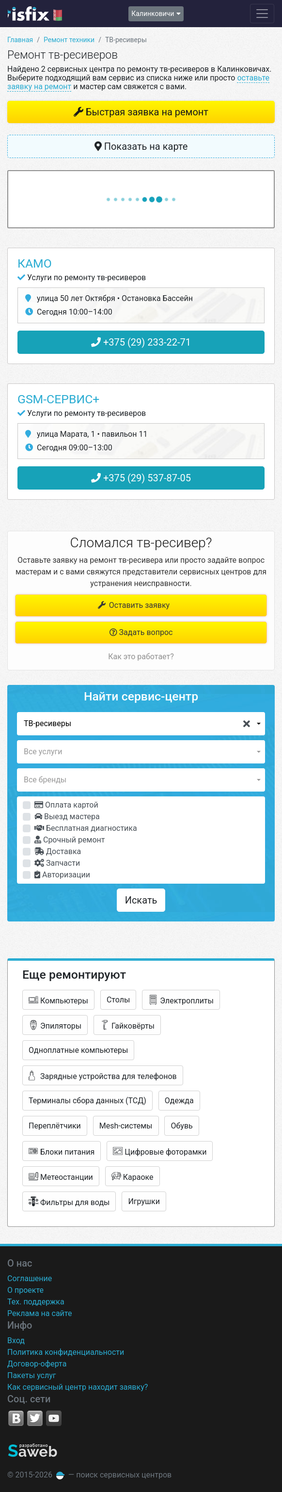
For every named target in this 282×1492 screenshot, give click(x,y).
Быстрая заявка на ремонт (147, 112)
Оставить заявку (133, 605)
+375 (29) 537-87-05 (141, 478)
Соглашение (29, 1278)
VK (16, 1418)
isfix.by (35, 13)
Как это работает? (140, 656)
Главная (20, 40)
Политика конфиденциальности (65, 1352)
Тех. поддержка (35, 1301)
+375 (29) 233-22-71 (141, 342)
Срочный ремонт (69, 839)
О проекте (25, 1290)
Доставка (57, 851)
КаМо (34, 263)
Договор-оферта (36, 1363)
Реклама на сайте (39, 1313)
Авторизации (62, 874)
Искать (141, 900)
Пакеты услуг (31, 1375)
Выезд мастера (67, 816)
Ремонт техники (69, 40)
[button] (141, 723)
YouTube (54, 1418)
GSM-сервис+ (58, 399)
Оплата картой (66, 804)
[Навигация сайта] (262, 13)
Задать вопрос (141, 632)
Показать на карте (141, 146)
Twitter (35, 1418)
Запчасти (57, 863)
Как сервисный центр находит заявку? (77, 1387)
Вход (16, 1340)
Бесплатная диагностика (85, 828)
